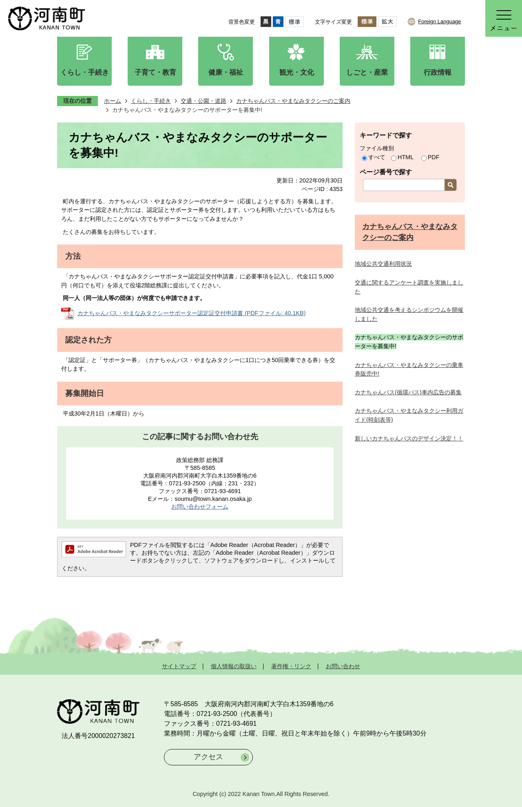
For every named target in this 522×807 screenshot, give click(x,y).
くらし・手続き (151, 101)
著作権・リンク (291, 666)
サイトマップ (179, 666)
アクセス (208, 757)
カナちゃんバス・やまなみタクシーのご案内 (293, 101)
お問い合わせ (343, 666)
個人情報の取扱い (234, 666)
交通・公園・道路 (203, 101)
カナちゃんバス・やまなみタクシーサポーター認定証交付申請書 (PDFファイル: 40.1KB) (191, 313)
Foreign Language (439, 21)
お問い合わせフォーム (199, 506)
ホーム (112, 101)
